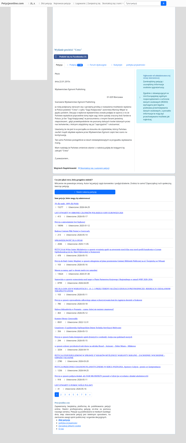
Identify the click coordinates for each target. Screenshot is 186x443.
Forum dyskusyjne (96, 65)
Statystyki (116, 65)
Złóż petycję (45, 3)
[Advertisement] (114, 28)
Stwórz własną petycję (84, 192)
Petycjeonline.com (12, 3)
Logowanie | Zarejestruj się (86, 3)
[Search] (142, 3)
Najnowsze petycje (62, 3)
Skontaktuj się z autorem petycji (93, 168)
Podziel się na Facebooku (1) (70, 57)
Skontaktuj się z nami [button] (112, 3)
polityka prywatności (135, 65)
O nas (61, 428)
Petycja (59, 65)
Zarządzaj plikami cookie (70, 426)
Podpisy (75, 65)
